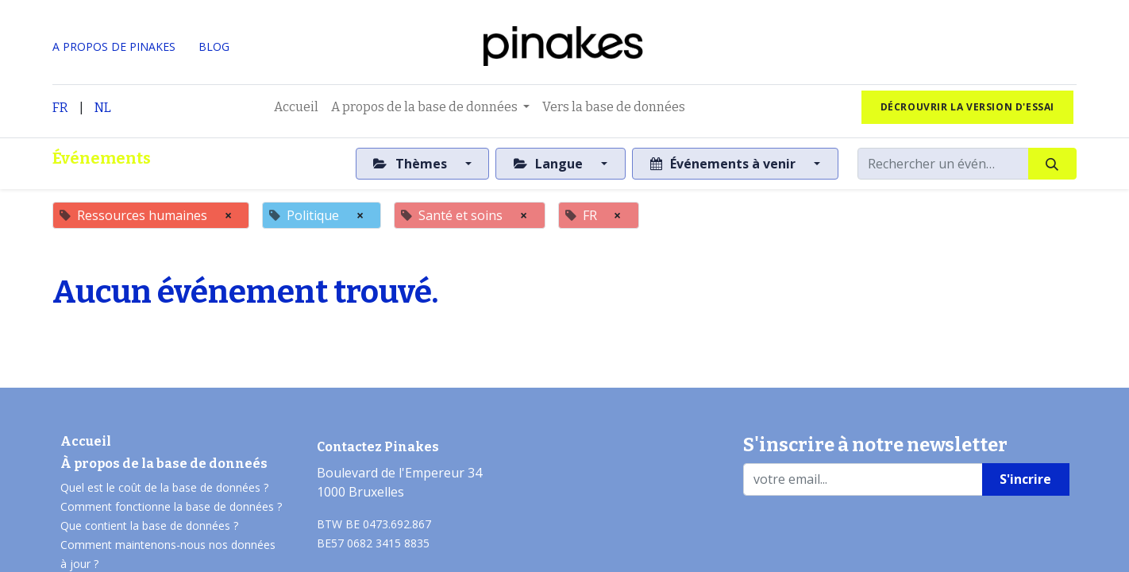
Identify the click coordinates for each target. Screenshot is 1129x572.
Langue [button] (550, 163)
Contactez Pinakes (378, 446)
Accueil (85, 441)
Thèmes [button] (411, 163)
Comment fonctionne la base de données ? (171, 506)
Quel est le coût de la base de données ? (166, 487)
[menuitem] (296, 107)
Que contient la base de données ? (149, 525)
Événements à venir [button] (724, 163)
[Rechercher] (1052, 164)
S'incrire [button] (1025, 479)
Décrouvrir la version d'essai (967, 107)
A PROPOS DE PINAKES (113, 46)
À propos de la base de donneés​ (164, 463)
